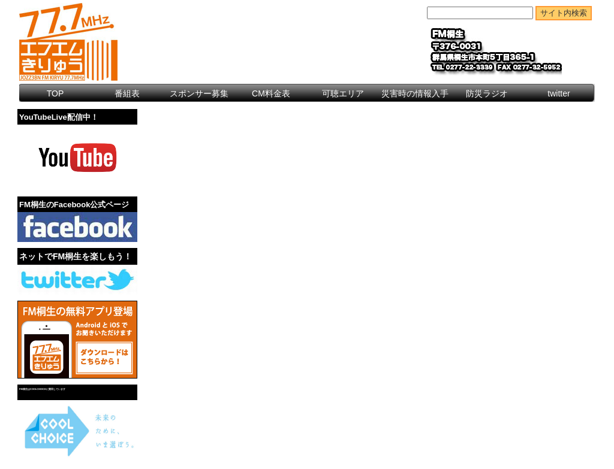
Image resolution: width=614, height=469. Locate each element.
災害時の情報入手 (415, 93)
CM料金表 (271, 93)
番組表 (127, 93)
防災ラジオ (487, 93)
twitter (558, 93)
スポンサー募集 (199, 93)
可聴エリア (343, 93)
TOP (55, 93)
